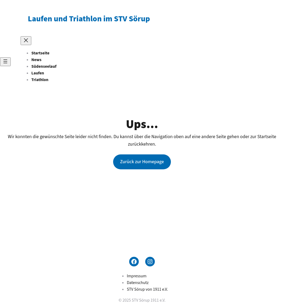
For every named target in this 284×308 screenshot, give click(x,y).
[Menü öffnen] (5, 61)
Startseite (40, 53)
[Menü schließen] (26, 40)
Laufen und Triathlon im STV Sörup (89, 19)
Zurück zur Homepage (142, 161)
